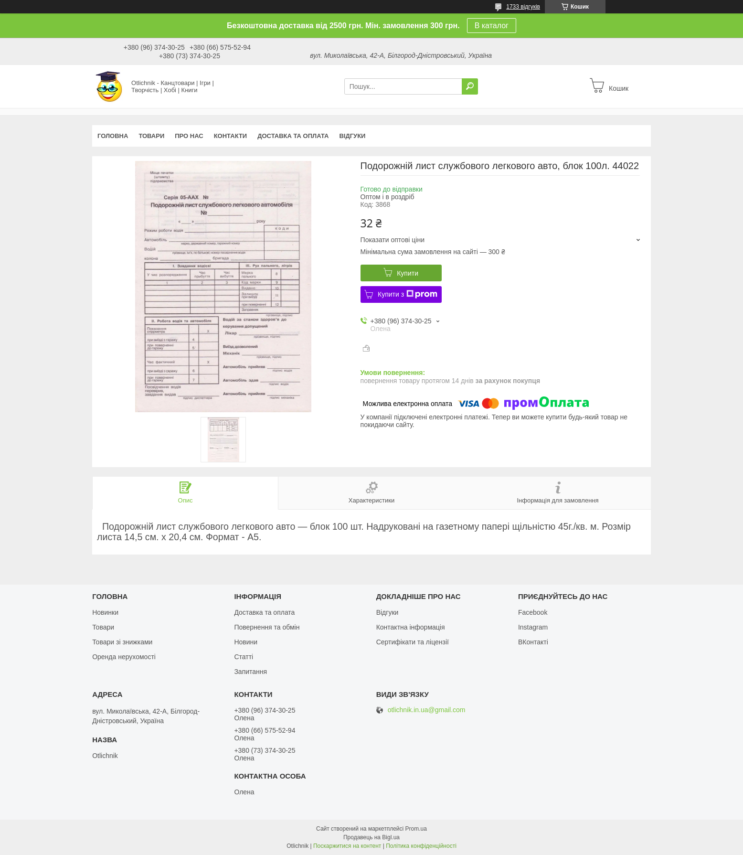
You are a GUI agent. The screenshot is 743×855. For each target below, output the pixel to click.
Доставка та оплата (293, 135)
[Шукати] (470, 86)
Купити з (407, 294)
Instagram (533, 627)
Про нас (189, 135)
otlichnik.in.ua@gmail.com (427, 710)
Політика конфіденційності (421, 846)
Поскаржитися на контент (347, 846)
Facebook (532, 612)
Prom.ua (416, 828)
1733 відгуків (523, 6)
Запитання (250, 671)
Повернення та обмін (266, 627)
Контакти (230, 135)
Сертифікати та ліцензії (412, 642)
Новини (245, 642)
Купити (407, 273)
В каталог (492, 25)
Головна (112, 135)
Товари (151, 135)
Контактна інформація (410, 627)
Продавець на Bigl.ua (371, 837)
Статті (243, 657)
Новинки (105, 612)
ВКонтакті (533, 642)
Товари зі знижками (122, 642)
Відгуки (352, 135)
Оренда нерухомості (124, 657)
